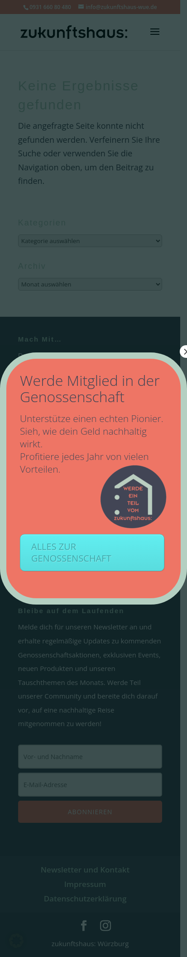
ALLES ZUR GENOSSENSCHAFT (71, 552)
